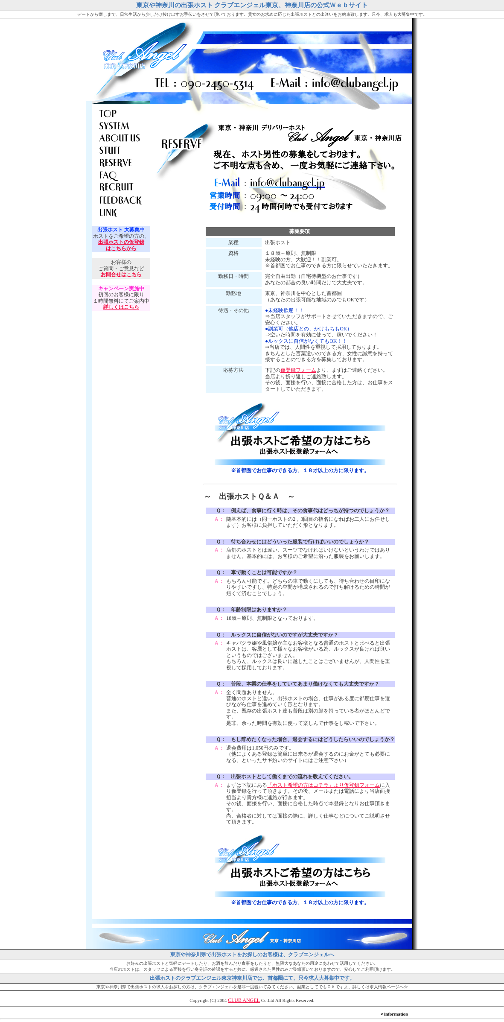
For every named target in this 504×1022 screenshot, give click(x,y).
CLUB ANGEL (244, 1000)
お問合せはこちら (121, 274)
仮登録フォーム (298, 370)
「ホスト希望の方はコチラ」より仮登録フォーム (323, 785)
